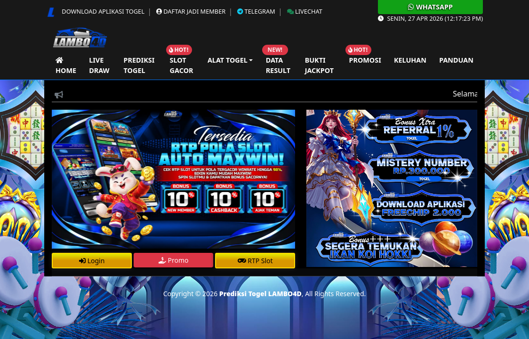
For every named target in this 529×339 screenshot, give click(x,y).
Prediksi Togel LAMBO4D (260, 293)
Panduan (456, 60)
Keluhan (410, 60)
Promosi (365, 60)
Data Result (278, 65)
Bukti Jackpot (319, 65)
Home (66, 65)
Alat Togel (228, 60)
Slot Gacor (181, 65)
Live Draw (99, 65)
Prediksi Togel (139, 65)
